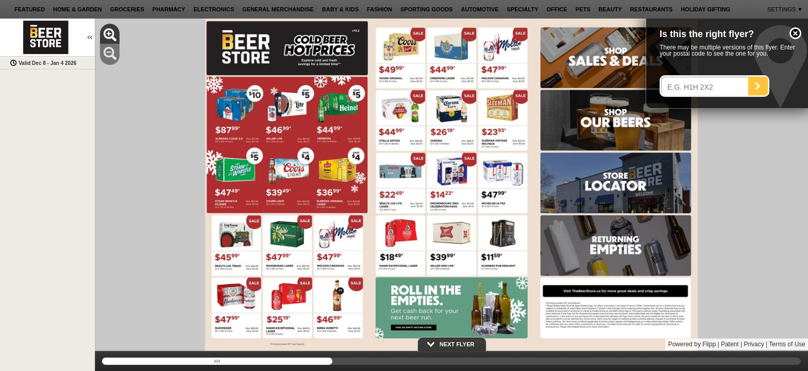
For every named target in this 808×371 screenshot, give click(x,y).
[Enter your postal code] (707, 87)
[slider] (451, 361)
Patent (730, 344)
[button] (795, 33)
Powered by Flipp (692, 344)
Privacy (754, 344)
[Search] (758, 86)
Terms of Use (787, 344)
